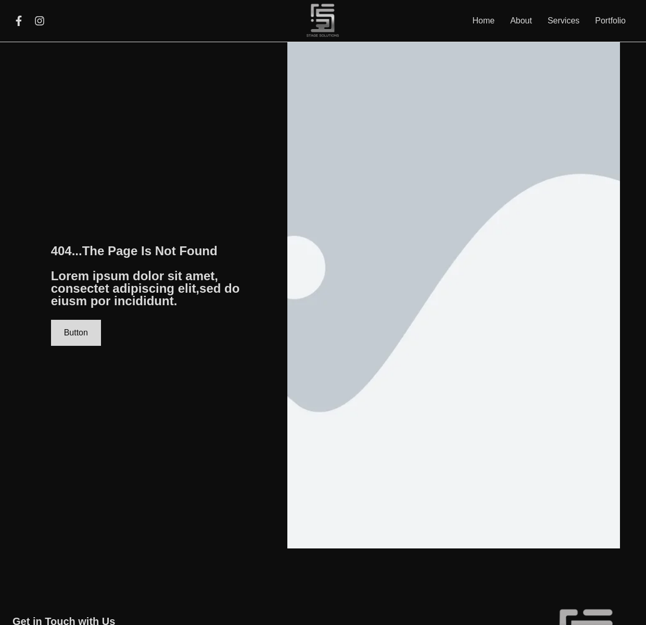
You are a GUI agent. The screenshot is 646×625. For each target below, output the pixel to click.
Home (483, 20)
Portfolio (610, 20)
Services (563, 20)
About (521, 20)
